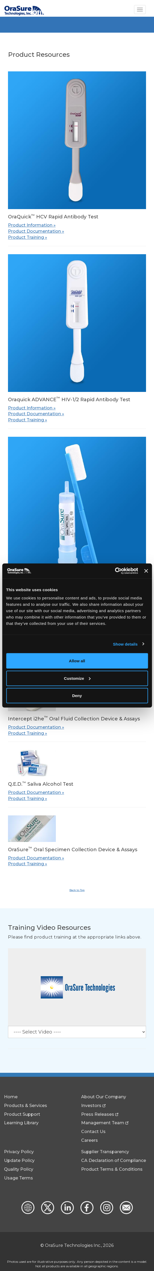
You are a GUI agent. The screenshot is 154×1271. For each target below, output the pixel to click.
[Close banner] (146, 571)
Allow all (77, 661)
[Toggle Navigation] (140, 9)
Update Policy (19, 1160)
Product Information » (32, 225)
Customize (77, 678)
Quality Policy (18, 1169)
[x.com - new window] (47, 1212)
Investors (91, 1105)
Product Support (22, 1114)
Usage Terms (18, 1178)
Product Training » (27, 237)
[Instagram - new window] (106, 1212)
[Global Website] (28, 1212)
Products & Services (25, 1105)
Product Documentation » (36, 231)
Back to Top (77, 890)
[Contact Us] (126, 1212)
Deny (77, 695)
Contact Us (93, 1131)
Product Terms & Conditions (112, 1169)
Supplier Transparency (105, 1151)
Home (11, 1096)
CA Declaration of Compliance (113, 1160)
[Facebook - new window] (86, 1212)
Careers (89, 1140)
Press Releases (97, 1114)
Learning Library (21, 1122)
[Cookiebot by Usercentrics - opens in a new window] (114, 571)
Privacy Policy (19, 1151)
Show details (125, 644)
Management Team (102, 1122)
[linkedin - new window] (67, 1212)
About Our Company (103, 1096)
